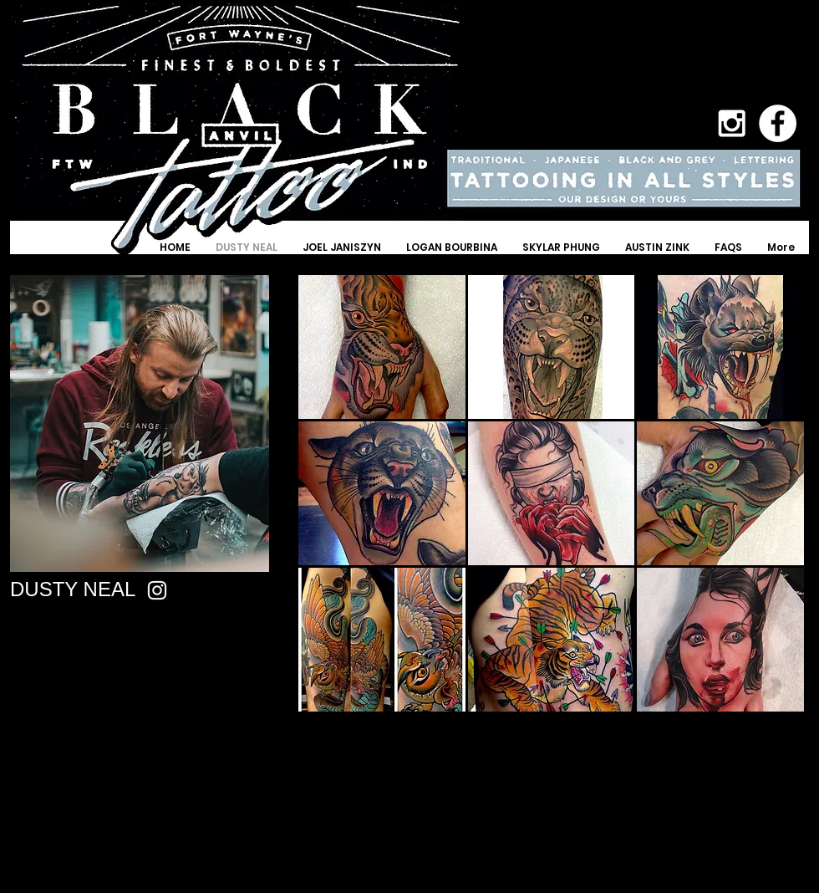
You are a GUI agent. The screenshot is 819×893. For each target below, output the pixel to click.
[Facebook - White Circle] (777, 123)
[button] (381, 347)
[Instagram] (157, 590)
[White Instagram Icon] (731, 123)
